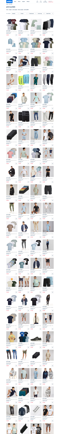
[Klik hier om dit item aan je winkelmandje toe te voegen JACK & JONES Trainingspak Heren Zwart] (16, 182)
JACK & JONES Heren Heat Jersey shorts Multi (49, 31)
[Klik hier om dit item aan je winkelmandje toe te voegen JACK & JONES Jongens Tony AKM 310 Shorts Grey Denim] (28, 329)
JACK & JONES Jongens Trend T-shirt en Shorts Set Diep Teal (39, 86)
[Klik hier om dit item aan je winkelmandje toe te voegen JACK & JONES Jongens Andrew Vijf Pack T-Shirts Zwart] (40, 164)
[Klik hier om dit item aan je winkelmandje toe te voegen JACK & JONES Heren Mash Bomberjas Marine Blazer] (28, 237)
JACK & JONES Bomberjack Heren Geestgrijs (24, 105)
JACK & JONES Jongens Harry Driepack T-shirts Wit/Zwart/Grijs (39, 307)
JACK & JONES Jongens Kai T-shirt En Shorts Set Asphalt (38, 215)
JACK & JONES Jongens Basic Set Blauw (23, 215)
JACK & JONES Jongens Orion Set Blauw (36, 380)
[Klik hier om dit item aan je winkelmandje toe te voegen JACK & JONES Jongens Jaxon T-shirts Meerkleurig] (16, 329)
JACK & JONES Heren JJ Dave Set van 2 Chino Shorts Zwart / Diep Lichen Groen (41, 68)
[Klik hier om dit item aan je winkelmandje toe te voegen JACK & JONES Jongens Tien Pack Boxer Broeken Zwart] (16, 145)
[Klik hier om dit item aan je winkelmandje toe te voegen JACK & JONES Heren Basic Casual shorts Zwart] (52, 200)
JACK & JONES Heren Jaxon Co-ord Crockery (49, 362)
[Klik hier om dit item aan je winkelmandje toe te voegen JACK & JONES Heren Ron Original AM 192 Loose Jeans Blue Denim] (40, 145)
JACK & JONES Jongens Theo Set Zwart (11, 123)
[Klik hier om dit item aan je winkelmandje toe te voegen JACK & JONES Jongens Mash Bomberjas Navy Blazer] (28, 311)
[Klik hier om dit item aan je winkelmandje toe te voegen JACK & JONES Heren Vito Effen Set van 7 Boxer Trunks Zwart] (28, 200)
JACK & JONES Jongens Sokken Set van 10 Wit (37, 417)
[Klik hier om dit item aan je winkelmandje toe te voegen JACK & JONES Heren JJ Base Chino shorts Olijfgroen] (28, 366)
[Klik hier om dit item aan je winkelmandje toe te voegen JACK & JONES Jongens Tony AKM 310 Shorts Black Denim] (52, 274)
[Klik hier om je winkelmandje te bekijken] (45, 1)
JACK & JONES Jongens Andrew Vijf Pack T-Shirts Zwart (38, 160)
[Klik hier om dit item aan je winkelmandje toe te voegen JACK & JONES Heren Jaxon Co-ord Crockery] (52, 366)
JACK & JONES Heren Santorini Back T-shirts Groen (25, 380)
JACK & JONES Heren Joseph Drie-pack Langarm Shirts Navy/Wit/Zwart (28, 417)
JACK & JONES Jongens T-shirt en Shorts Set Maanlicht (13, 86)
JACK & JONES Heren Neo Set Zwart (48, 178)
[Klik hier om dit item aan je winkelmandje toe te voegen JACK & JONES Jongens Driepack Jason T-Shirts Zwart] (16, 292)
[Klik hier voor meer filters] (50, 14)
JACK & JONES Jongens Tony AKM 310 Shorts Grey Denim (26, 325)
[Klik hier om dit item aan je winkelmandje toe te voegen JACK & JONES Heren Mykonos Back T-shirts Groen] (40, 292)
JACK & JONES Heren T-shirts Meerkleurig (48, 68)
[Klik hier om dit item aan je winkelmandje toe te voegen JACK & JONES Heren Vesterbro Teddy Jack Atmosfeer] (40, 329)
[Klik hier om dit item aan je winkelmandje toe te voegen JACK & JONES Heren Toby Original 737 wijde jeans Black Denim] (16, 421)
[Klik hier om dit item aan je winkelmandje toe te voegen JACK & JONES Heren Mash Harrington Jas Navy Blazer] (40, 274)
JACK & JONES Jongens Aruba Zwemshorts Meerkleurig (25, 86)
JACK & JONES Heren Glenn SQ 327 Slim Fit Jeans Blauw (38, 123)
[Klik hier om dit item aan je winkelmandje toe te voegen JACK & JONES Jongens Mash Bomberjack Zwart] (16, 200)
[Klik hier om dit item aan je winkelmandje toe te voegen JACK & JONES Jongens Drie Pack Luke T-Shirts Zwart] (28, 274)
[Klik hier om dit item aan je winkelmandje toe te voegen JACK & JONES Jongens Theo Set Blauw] (52, 237)
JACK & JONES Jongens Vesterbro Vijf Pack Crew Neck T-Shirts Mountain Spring (41, 178)
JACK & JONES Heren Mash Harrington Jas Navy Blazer (38, 270)
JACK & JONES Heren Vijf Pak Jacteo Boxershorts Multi (25, 399)
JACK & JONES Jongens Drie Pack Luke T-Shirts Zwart (25, 270)
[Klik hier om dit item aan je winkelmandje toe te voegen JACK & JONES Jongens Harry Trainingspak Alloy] (52, 402)
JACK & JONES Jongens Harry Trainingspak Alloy (49, 399)
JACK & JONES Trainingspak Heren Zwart (11, 178)
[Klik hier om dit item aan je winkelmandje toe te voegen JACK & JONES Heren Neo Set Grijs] (40, 200)
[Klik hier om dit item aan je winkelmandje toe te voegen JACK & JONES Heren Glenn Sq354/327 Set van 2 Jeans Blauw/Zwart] (16, 366)
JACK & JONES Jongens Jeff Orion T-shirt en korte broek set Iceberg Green (28, 160)
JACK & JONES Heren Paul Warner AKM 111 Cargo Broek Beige (39, 233)
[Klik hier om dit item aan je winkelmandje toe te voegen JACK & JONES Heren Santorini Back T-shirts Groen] (28, 384)
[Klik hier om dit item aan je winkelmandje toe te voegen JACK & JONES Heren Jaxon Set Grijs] (52, 347)
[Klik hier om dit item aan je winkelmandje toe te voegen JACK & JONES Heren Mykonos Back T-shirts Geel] (16, 347)
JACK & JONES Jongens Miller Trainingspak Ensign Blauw (50, 252)
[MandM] (9, 1)
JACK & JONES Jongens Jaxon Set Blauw (11, 399)
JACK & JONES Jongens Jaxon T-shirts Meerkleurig (13, 325)
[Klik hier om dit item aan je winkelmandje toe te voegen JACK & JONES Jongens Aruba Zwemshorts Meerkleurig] (28, 90)
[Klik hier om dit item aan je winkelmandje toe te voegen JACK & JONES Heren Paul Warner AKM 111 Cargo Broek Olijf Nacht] (16, 219)
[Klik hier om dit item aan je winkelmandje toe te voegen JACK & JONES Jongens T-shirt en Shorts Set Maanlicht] (16, 90)
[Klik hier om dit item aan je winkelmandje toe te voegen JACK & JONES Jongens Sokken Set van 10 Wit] (40, 421)
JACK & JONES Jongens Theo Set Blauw (48, 233)
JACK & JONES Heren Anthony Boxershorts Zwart (37, 362)
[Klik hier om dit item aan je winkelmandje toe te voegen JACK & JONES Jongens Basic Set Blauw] (28, 219)
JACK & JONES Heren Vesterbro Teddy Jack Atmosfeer (38, 325)
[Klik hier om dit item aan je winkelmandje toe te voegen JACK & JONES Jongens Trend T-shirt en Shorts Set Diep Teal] (40, 90)
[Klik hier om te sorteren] (41, 14)
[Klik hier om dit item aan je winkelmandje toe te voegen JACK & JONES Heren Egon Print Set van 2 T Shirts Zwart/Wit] (52, 145)
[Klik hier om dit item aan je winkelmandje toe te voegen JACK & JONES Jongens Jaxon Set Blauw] (16, 402)
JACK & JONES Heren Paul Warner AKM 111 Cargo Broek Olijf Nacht (15, 215)
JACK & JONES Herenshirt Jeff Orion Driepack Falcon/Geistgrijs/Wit (15, 233)
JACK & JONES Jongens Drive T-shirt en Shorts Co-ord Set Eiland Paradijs (40, 105)
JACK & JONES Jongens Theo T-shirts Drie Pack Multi (38, 252)
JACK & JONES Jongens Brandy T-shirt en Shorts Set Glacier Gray (39, 399)
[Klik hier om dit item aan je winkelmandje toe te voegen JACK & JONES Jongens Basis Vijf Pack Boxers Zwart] (28, 127)
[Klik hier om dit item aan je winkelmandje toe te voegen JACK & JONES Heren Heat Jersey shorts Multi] (52, 35)
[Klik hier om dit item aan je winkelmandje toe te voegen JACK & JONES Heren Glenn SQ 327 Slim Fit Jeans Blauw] (40, 127)
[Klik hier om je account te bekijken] (41, 1)
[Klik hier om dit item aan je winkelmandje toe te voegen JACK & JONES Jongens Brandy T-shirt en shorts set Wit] (28, 182)
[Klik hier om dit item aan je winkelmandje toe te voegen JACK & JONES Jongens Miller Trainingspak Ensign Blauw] (52, 255)
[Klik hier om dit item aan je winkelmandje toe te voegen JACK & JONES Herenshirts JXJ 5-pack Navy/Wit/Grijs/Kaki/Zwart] (52, 53)
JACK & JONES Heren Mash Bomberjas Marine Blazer (25, 233)
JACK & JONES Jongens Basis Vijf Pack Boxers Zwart (25, 123)
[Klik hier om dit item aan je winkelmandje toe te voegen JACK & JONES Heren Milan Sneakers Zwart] (40, 347)
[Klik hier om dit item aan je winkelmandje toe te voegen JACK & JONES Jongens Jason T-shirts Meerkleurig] (28, 53)
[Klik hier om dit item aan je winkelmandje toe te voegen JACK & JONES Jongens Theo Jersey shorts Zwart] (52, 292)
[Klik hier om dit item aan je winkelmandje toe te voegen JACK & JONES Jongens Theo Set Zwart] (16, 127)
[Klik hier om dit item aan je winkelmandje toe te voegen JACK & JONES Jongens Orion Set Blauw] (40, 384)
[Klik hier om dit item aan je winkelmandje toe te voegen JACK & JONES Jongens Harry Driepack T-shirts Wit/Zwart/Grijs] (40, 311)
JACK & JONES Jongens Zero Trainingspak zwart (49, 307)
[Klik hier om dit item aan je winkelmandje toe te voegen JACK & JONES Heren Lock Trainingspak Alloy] (16, 384)
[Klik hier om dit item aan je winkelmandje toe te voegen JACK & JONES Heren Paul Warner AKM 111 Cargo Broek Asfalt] (28, 255)
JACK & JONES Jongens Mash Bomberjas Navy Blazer (25, 307)
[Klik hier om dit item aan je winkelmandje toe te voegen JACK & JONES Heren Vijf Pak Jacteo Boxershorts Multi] (28, 402)
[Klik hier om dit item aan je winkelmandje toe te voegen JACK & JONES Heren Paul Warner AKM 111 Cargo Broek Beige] (40, 237)
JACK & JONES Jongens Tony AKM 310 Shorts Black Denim (51, 270)
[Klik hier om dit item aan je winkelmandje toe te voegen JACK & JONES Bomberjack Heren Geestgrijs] (28, 108)
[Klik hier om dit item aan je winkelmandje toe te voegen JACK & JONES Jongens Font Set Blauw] (28, 145)
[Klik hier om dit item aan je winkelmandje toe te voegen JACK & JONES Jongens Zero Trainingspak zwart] (52, 311)
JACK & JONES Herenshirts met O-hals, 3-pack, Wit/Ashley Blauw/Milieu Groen (17, 252)
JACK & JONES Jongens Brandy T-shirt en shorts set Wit (26, 178)
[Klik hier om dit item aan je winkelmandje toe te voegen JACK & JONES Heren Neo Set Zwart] (52, 182)
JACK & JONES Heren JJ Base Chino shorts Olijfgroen (25, 362)
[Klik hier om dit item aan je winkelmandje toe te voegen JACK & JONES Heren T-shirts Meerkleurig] (52, 72)
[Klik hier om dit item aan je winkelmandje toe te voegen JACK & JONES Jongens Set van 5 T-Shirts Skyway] (28, 347)
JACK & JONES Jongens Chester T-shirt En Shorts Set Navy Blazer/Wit (27, 68)
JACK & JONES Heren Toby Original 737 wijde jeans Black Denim (15, 417)
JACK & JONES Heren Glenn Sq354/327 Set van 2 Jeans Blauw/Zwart (15, 362)
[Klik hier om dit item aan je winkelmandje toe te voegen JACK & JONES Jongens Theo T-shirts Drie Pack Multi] (40, 255)
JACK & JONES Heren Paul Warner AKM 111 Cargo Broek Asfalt (27, 252)
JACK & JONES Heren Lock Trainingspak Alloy (12, 380)
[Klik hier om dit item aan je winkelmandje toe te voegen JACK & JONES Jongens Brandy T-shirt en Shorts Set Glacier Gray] (40, 402)
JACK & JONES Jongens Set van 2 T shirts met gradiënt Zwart (51, 417)
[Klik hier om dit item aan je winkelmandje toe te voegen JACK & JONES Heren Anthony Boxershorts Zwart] (40, 366)
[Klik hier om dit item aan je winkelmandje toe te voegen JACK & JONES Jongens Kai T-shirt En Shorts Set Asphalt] (40, 219)
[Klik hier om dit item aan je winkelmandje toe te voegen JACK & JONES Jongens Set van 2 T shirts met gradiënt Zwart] (52, 421)
